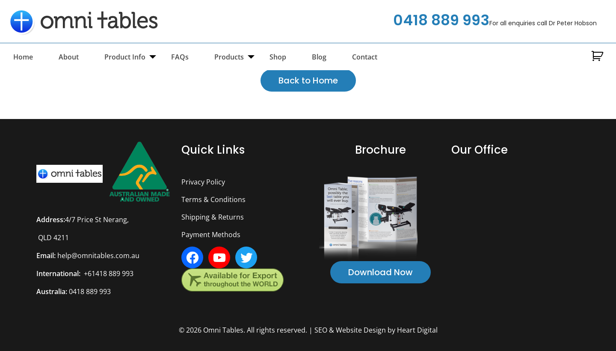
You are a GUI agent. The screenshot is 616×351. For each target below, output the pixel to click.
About (69, 57)
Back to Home (308, 80)
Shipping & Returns (212, 217)
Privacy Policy (203, 182)
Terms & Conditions (213, 199)
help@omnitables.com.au (98, 255)
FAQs (180, 57)
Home (23, 57)
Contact (364, 57)
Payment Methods (210, 234)
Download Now (380, 272)
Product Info (124, 57)
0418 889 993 (441, 20)
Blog (319, 57)
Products (229, 57)
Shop (278, 57)
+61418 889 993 (108, 273)
